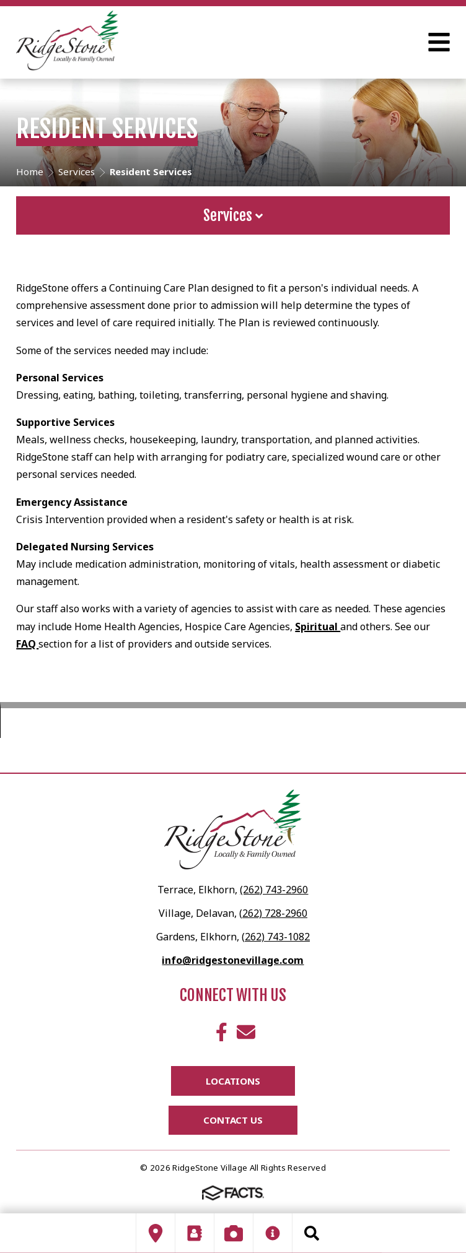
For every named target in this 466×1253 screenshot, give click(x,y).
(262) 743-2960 (274, 889)
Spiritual (317, 626)
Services (233, 215)
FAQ (27, 644)
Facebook (221, 1032)
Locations (233, 1081)
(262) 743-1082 (276, 936)
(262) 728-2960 (273, 913)
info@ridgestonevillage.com (233, 960)
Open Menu (439, 42)
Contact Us (233, 1120)
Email (246, 1032)
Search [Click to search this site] (311, 1233)
